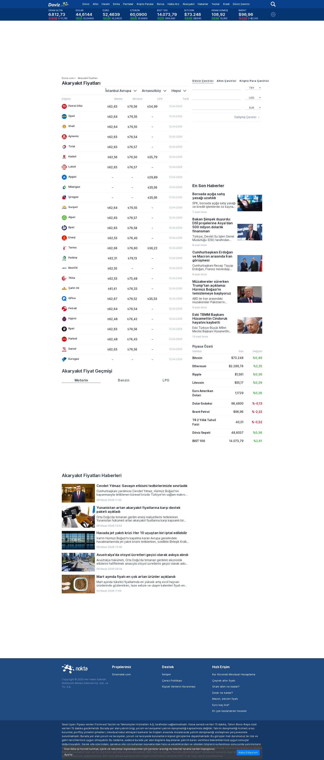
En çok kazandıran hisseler (229, 710)
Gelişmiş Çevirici (245, 117)
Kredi (226, 4)
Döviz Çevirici (241, 4)
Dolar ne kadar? (222, 692)
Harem (106, 4)
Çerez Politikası (172, 680)
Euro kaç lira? (220, 705)
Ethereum (199, 366)
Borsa (160, 4)
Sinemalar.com (121, 674)
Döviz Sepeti (201, 432)
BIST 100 (198, 441)
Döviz (85, 4)
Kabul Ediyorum (248, 752)
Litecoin (198, 382)
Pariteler (128, 4)
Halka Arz (173, 4)
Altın (95, 4)
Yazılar (216, 4)
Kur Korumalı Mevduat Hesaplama (233, 674)
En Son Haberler (208, 185)
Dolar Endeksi (202, 403)
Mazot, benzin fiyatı (225, 698)
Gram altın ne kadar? (225, 686)
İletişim (166, 674)
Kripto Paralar (145, 4)
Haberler (203, 4)
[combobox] (253, 87)
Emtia (116, 4)
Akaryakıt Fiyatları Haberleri (92, 475)
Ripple (196, 374)
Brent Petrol (201, 411)
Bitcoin (197, 358)
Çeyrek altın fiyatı (223, 680)
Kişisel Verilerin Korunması (178, 686)
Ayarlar (68, 754)
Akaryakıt (188, 4)
